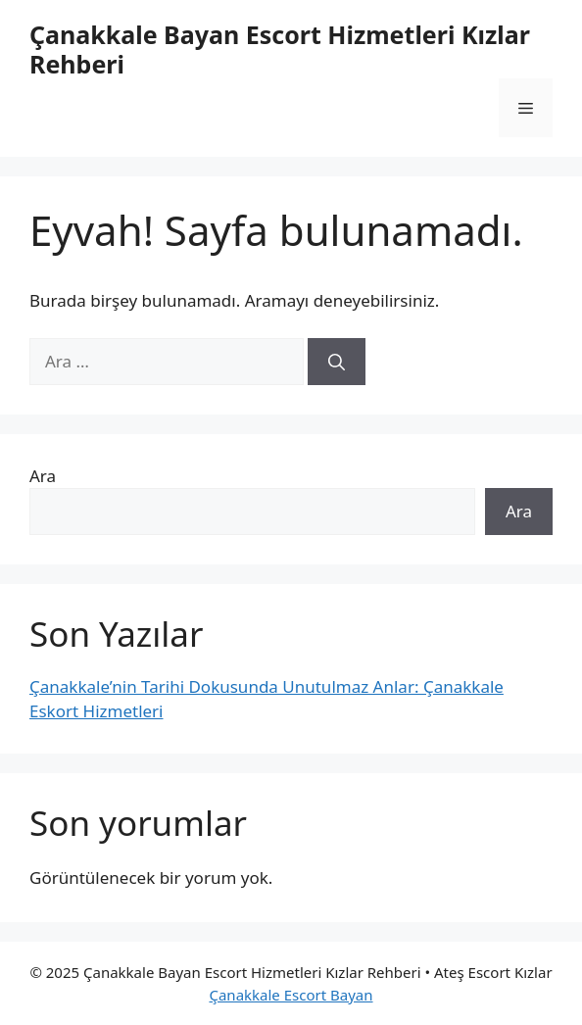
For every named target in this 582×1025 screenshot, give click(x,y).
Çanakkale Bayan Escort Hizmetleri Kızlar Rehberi (279, 49)
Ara (42, 475)
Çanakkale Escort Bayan (290, 994)
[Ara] (336, 361)
